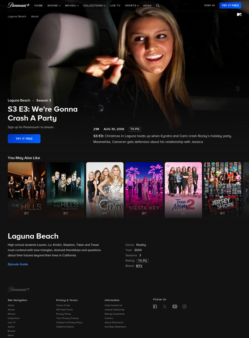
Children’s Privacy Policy (69, 322)
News (147, 5)
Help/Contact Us (113, 305)
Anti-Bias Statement (115, 327)
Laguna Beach (17, 16)
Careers (109, 318)
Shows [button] (53, 5)
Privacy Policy (63, 314)
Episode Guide (18, 264)
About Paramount (114, 322)
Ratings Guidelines (115, 314)
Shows (11, 310)
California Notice (65, 327)
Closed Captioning (114, 310)
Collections (14, 318)
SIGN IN (209, 5)
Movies (11, 314)
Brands (11, 331)
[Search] (158, 5)
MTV (139, 266)
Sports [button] (131, 5)
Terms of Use (63, 305)
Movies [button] (71, 5)
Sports (11, 327)
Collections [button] (93, 5)
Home (38, 5)
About (35, 16)
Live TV (115, 5)
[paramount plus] (19, 5)
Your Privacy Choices (67, 318)
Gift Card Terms (64, 310)
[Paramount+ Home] (19, 289)
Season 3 (43, 100)
